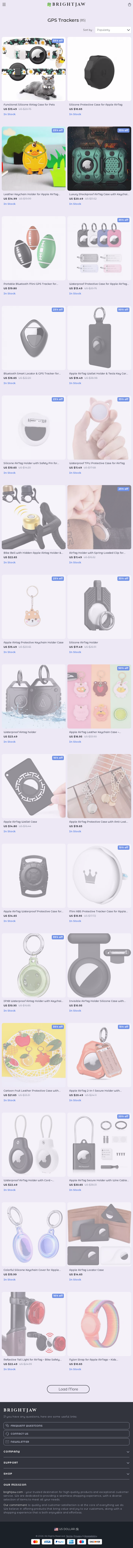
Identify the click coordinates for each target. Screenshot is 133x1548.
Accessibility (90, 1536)
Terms (69, 1536)
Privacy (78, 1536)
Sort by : (88, 30)
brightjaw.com (13, 1492)
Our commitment (15, 1505)
